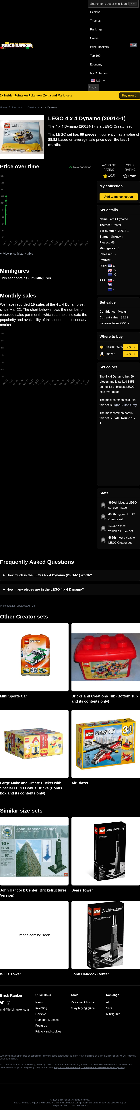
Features (41, 1025)
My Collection (99, 73)
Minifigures (113, 1014)
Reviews (40, 1014)
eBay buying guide (83, 1008)
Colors (94, 38)
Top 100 (95, 55)
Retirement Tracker (83, 1002)
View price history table (18, 253)
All (107, 1002)
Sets (109, 1008)
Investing (41, 1008)
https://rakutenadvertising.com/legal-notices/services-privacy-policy (89, 1067)
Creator (32, 107)
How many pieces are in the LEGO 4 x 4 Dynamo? (45, 589)
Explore (95, 11)
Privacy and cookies (48, 1031)
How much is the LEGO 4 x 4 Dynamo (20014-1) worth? (49, 575)
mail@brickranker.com (14, 1009)
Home (3, 107)
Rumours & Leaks (47, 1019)
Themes (95, 20)
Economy (96, 64)
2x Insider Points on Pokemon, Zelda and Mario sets (36, 95)
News (39, 1002)
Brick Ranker (11, 995)
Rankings (96, 29)
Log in (93, 87)
